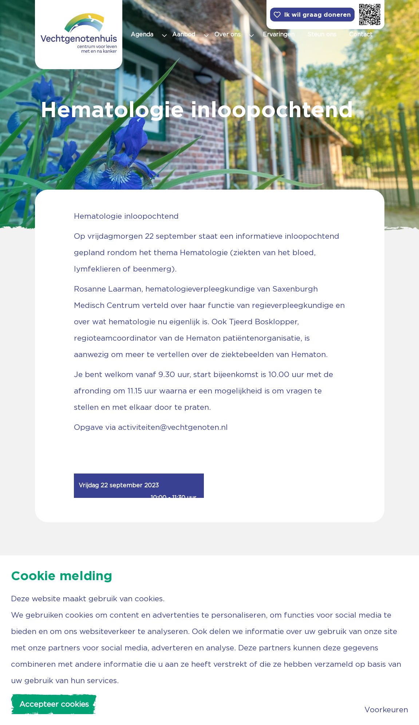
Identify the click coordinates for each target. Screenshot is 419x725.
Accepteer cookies (54, 704)
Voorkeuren (386, 709)
